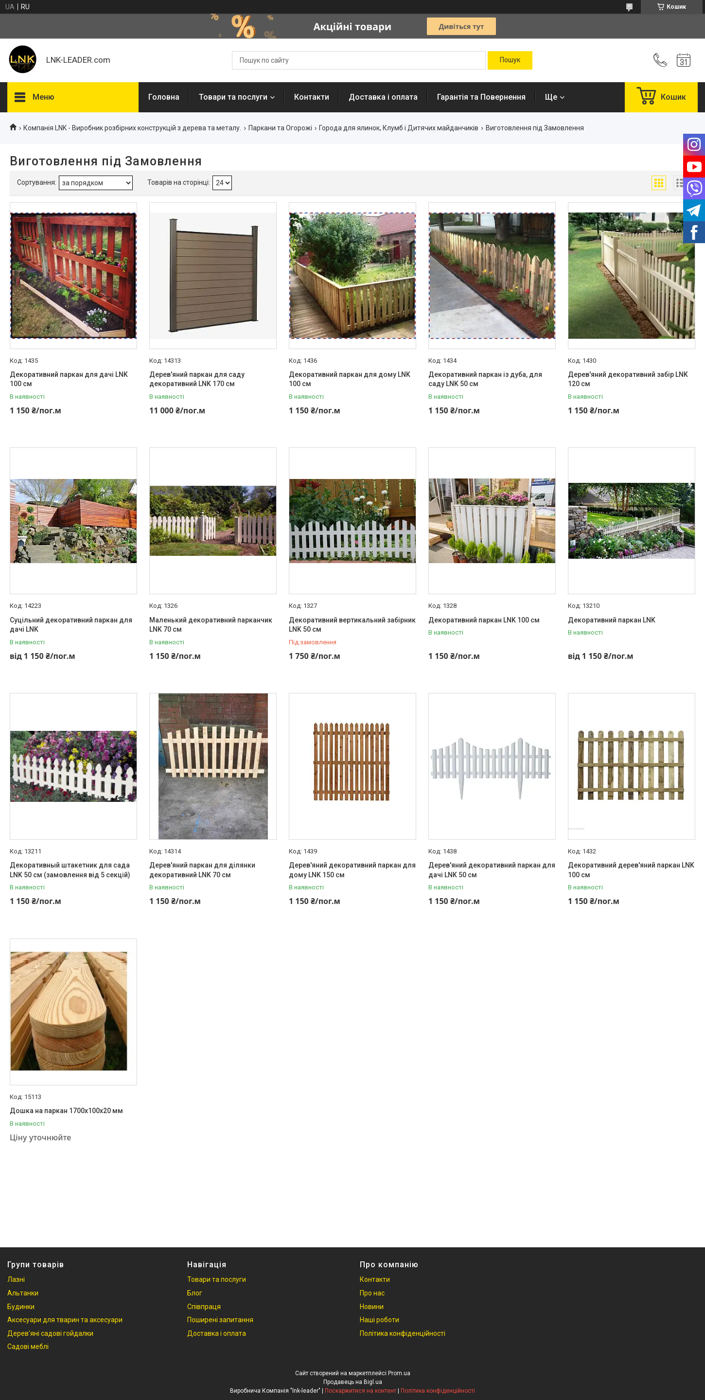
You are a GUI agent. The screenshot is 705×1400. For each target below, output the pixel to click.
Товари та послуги (233, 97)
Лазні (16, 1279)
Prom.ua (399, 1373)
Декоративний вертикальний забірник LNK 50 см (352, 625)
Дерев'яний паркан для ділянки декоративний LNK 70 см (202, 870)
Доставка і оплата (383, 97)
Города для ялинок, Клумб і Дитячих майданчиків (398, 128)
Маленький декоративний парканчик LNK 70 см (210, 625)
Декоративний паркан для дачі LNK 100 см (69, 379)
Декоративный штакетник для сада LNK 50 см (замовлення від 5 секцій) (70, 870)
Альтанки (22, 1293)
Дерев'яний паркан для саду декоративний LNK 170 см (197, 379)
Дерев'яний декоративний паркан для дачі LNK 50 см (491, 870)
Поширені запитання (220, 1320)
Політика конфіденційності (402, 1333)
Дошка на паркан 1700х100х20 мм (66, 1111)
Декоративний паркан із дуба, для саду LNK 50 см (485, 379)
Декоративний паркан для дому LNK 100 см (349, 379)
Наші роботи (379, 1320)
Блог (194, 1293)
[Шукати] (510, 60)
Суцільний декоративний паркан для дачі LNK (71, 625)
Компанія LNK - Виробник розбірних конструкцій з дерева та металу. (132, 128)
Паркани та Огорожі (280, 128)
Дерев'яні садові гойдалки (50, 1333)
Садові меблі (28, 1346)
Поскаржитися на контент (360, 1390)
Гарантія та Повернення (481, 97)
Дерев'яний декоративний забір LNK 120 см (628, 379)
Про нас (372, 1293)
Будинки (21, 1307)
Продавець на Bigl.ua (352, 1382)
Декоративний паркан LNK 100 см (484, 620)
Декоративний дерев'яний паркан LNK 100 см (631, 870)
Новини (372, 1307)
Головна (163, 97)
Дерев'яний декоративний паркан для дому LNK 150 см (352, 870)
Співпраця (204, 1307)
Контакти (311, 97)
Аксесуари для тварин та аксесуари (65, 1320)
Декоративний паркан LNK (611, 620)
